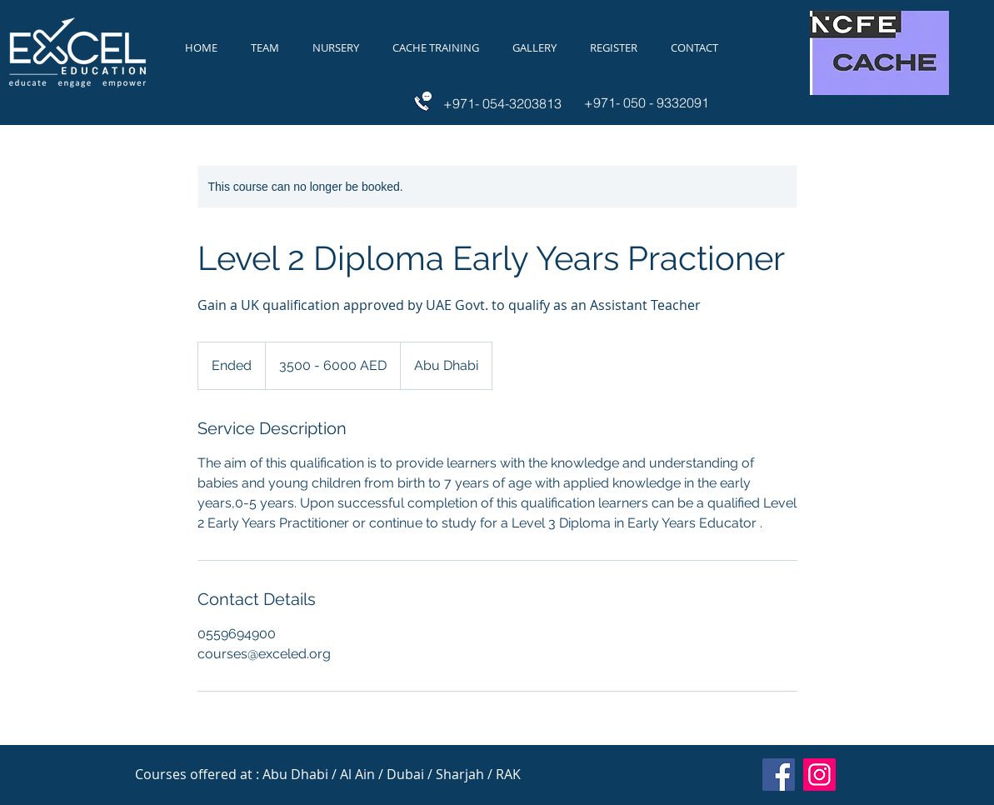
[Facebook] (778, 774)
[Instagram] (819, 774)
